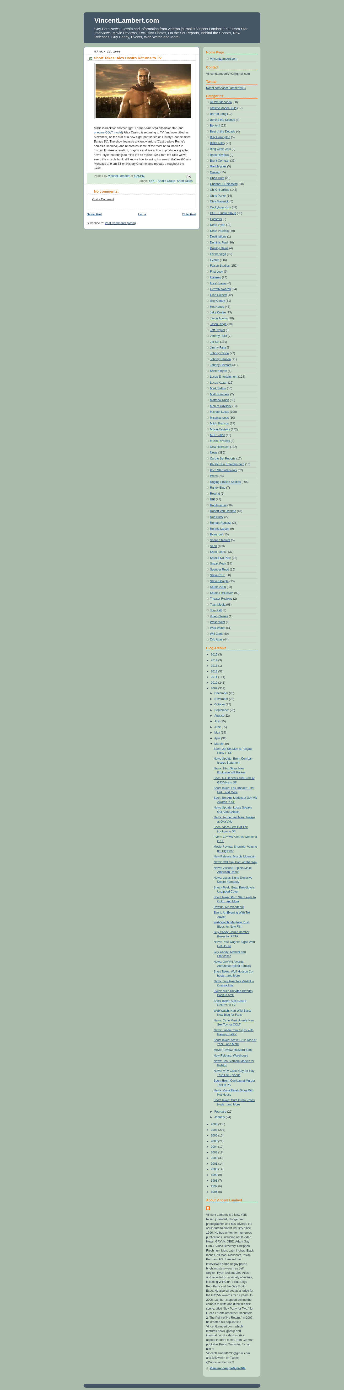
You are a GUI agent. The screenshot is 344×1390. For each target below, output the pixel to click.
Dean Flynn (217, 225)
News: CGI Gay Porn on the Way (235, 862)
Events (214, 260)
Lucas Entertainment (223, 376)
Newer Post (94, 214)
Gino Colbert (218, 295)
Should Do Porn (220, 558)
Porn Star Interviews (223, 470)
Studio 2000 (218, 587)
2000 (214, 1169)
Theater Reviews (221, 598)
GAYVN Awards (220, 289)
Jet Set (214, 342)
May (217, 732)
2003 (214, 1152)
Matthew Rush (219, 400)
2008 (214, 1124)
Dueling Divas (219, 248)
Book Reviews (219, 155)
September (222, 710)
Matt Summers (219, 394)
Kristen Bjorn (218, 371)
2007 (214, 1129)
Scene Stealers (220, 540)
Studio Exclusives (221, 593)
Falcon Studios (220, 265)
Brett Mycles (218, 166)
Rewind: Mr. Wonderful (229, 907)
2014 (214, 660)
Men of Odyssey (220, 406)
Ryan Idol (216, 534)
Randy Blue (217, 487)
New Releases (219, 447)
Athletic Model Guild (223, 108)
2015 (214, 654)
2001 (214, 1163)
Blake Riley (217, 143)
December (221, 693)
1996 (214, 1192)
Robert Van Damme (223, 511)
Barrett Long (218, 114)
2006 (214, 1135)
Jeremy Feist (218, 336)
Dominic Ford (219, 242)
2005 (214, 1141)
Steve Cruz (217, 575)
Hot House (217, 306)
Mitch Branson (219, 423)
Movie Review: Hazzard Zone (233, 1050)
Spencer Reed (219, 569)
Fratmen (215, 277)
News (213, 452)
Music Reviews (220, 441)
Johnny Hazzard (220, 365)
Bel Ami (215, 125)
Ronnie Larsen (219, 528)
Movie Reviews (220, 429)
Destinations (218, 236)
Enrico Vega (218, 254)
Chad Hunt (217, 178)
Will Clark (216, 633)
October (220, 704)
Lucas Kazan (218, 382)
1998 (214, 1180)
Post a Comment (103, 199)
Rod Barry (216, 517)
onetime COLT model (108, 132)
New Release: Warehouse (231, 1055)
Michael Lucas (219, 411)
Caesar (215, 172)
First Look (216, 271)
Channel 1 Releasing (224, 184)
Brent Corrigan (219, 160)
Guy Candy (217, 300)
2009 (214, 688)
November (221, 699)
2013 (214, 665)
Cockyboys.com (220, 207)
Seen (213, 546)
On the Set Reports (223, 458)
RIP (212, 499)
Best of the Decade (222, 131)
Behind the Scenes (222, 120)
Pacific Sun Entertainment (227, 464)
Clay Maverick (219, 201)
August (219, 715)
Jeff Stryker (217, 330)
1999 (214, 1175)
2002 (214, 1158)
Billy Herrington (220, 137)
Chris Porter (218, 195)
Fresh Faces (218, 283)
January (220, 1117)
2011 (214, 677)
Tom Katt (216, 610)
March (218, 743)
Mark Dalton (218, 388)
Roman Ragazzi (220, 522)
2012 (214, 671)
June (218, 727)
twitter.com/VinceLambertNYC (226, 88)
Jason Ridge (218, 324)
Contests (216, 219)
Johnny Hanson (220, 359)
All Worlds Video (221, 102)
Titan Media (218, 604)
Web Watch (217, 627)
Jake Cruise (218, 312)
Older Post (189, 214)
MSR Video (217, 435)
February (220, 1111)
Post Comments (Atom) (120, 223)
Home (142, 214)
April (217, 738)
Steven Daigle (219, 581)
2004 (214, 1146)
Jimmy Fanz (218, 347)
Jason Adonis (219, 318)
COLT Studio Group (162, 181)
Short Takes (185, 181)
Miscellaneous (219, 417)
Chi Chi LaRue (219, 189)
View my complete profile (227, 1368)
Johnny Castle (219, 353)
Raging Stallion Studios (225, 482)
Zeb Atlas (216, 639)
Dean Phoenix (219, 231)
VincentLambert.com (126, 20)
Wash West (217, 622)
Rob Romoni (218, 505)
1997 (214, 1186)
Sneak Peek (218, 563)
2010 (214, 682)
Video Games (219, 616)
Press (214, 476)
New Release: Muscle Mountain (234, 856)
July (217, 721)
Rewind (215, 493)
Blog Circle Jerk (220, 149)
